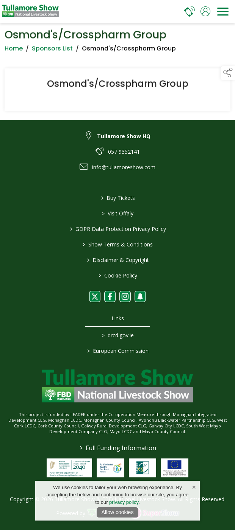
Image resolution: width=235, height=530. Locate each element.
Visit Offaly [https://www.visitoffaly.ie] (117, 213)
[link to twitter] (94, 296)
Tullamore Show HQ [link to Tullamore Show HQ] (123, 136)
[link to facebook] (110, 296)
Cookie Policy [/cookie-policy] (117, 275)
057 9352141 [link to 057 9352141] (124, 151)
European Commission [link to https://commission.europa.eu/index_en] (117, 350)
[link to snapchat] (140, 296)
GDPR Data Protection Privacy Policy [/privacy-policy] (117, 228)
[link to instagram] (125, 296)
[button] (228, 73)
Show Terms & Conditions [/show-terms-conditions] (118, 244)
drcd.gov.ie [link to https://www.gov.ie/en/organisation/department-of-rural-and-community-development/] (117, 335)
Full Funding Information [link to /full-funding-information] (117, 448)
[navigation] (223, 11)
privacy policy (123, 502)
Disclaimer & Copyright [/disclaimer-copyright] (117, 260)
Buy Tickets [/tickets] (117, 197)
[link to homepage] (30, 11)
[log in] (205, 11)
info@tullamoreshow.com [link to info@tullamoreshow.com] (123, 167)
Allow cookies (118, 512)
